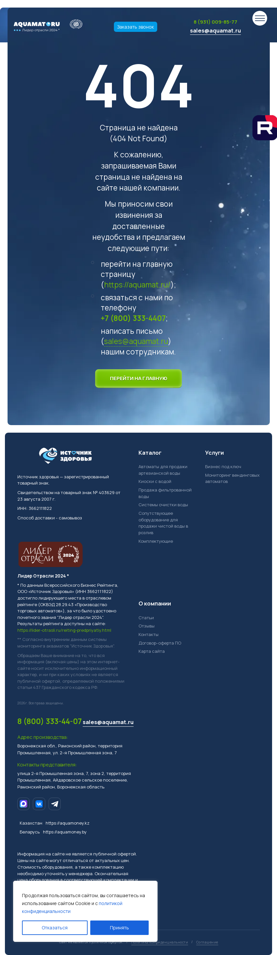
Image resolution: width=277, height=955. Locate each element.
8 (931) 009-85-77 (215, 21)
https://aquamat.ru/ (137, 285)
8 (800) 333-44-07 (49, 721)
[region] (85, 911)
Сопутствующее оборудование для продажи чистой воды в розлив (163, 522)
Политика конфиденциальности (159, 942)
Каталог (149, 452)
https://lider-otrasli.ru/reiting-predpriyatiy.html (64, 630)
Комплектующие (155, 541)
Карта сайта (151, 651)
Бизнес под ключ (223, 466)
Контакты (148, 634)
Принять (119, 927)
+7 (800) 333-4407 (133, 318)
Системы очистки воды (163, 505)
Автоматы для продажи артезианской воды (162, 470)
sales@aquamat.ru (215, 30)
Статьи (146, 618)
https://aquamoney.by (65, 832)
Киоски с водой (154, 481)
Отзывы (146, 626)
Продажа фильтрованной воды (165, 493)
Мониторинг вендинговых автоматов (232, 478)
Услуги (214, 452)
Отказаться (55, 927)
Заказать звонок (135, 27)
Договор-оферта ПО (159, 643)
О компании (154, 603)
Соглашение (207, 942)
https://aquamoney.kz (68, 823)
